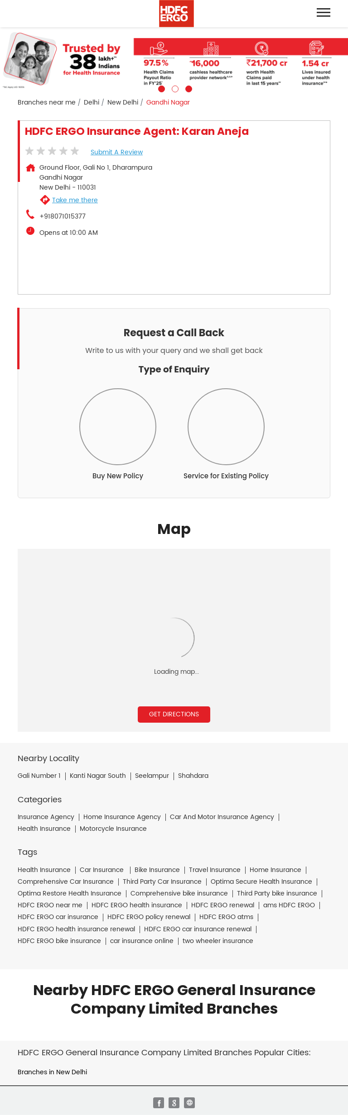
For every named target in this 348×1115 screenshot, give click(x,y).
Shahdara (193, 776)
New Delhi (122, 102)
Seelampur (152, 776)
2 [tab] (174, 88)
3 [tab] (187, 88)
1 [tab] (160, 88)
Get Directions (174, 714)
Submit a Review (117, 152)
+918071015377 (62, 217)
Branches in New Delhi (52, 1072)
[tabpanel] (174, 59)
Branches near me (47, 102)
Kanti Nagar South (98, 776)
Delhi (91, 102)
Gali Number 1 (39, 776)
